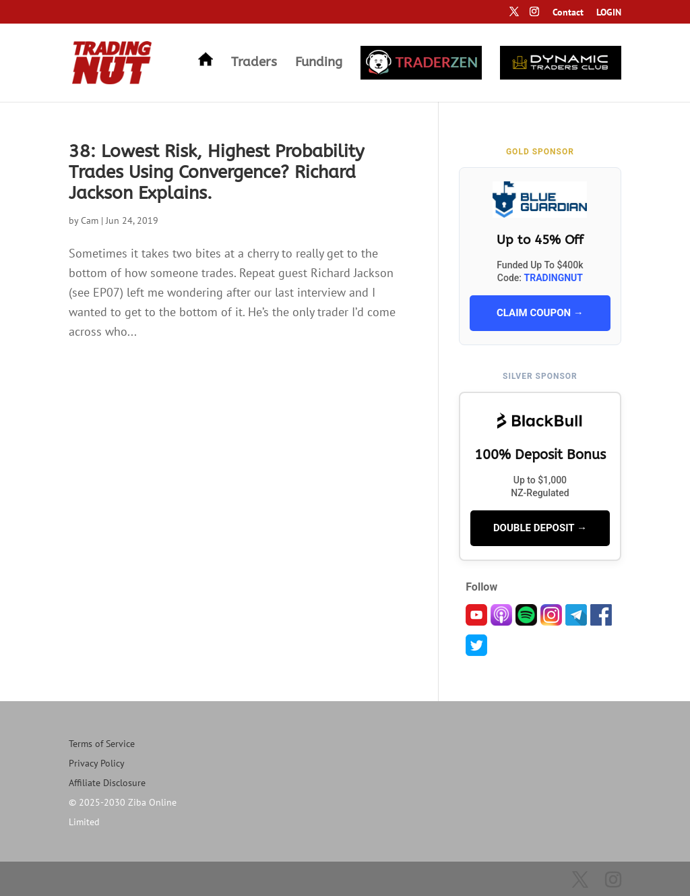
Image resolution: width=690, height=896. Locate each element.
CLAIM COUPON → (540, 313)
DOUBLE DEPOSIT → (540, 528)
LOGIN (608, 12)
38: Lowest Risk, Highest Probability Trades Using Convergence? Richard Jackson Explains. (217, 172)
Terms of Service (102, 744)
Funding (318, 63)
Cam (89, 220)
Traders (254, 63)
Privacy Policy (97, 763)
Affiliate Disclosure (107, 783)
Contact (568, 12)
